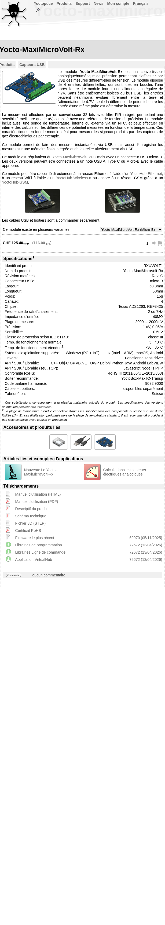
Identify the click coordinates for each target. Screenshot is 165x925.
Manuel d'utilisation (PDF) (36, 501)
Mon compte (118, 3)
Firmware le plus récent (34, 538)
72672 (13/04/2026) (145, 545)
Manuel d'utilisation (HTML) (38, 494)
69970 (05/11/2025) (145, 538)
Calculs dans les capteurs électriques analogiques (124, 472)
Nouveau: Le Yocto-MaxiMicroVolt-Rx (40, 472)
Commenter (13, 575)
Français (141, 3)
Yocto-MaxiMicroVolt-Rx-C (74, 157)
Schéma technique (30, 516)
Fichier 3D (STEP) (30, 523)
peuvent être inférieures (35, 406)
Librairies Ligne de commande (40, 552)
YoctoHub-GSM (15, 182)
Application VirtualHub (33, 559)
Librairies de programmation (38, 545)
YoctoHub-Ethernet (146, 173)
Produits (64, 3)
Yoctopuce (43, 3)
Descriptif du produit (32, 509)
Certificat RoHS (28, 530)
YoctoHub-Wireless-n (73, 178)
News (99, 3)
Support (82, 3)
